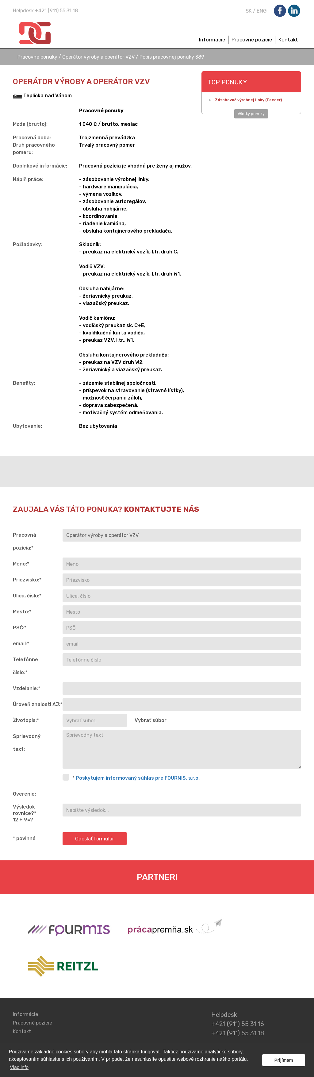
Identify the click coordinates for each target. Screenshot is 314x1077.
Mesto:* (22, 612)
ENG (262, 11)
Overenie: (24, 794)
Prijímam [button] (283, 1060)
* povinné (24, 838)
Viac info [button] (19, 1067)
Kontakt (288, 40)
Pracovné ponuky (38, 57)
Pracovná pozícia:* (24, 541)
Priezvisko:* (27, 580)
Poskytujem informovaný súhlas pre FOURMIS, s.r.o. (138, 778)
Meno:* (21, 564)
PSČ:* (19, 628)
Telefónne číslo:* (25, 666)
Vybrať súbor (151, 720)
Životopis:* (26, 720)
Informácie (212, 40)
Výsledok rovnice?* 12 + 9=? (24, 813)
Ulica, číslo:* (27, 596)
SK (249, 11)
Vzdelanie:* (26, 688)
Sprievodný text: (26, 742)
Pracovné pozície (252, 40)
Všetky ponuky (251, 113)
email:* (21, 644)
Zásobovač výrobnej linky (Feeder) (248, 100)
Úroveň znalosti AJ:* (35, 704)
